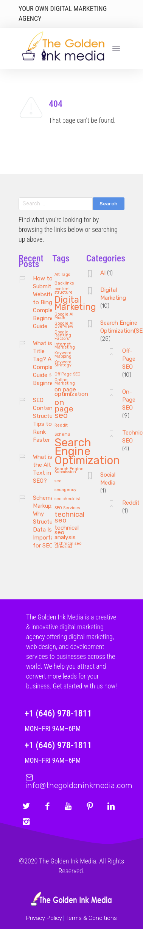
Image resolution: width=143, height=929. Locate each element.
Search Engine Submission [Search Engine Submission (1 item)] (69, 471)
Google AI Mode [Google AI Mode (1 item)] (63, 316)
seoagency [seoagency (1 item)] (65, 490)
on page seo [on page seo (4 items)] (63, 409)
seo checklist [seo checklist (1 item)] (67, 499)
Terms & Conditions (91, 918)
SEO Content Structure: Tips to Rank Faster (46, 420)
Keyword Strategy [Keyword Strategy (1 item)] (63, 364)
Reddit (131, 502)
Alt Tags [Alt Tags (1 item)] (62, 274)
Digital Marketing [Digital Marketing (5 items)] (75, 304)
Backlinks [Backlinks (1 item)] (64, 283)
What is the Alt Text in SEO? (42, 469)
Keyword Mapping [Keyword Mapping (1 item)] (63, 355)
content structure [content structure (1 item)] (63, 291)
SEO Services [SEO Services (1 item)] (67, 508)
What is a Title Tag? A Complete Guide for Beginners (46, 363)
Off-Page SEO (128, 358)
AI (103, 272)
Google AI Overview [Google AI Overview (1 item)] (63, 325)
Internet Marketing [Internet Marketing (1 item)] (64, 346)
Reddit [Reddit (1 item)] (61, 425)
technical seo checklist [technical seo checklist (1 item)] (67, 545)
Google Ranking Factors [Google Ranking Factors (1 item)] (62, 335)
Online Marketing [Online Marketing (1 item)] (64, 382)
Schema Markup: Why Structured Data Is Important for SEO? (47, 521)
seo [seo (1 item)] (57, 481)
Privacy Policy (44, 918)
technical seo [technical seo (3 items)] (69, 517)
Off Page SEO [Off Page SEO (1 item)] (67, 374)
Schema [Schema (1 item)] (62, 434)
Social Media (107, 478)
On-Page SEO (128, 399)
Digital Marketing (113, 293)
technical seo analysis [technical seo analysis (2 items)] (66, 533)
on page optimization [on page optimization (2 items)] (71, 391)
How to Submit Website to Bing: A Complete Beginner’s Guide (46, 302)
